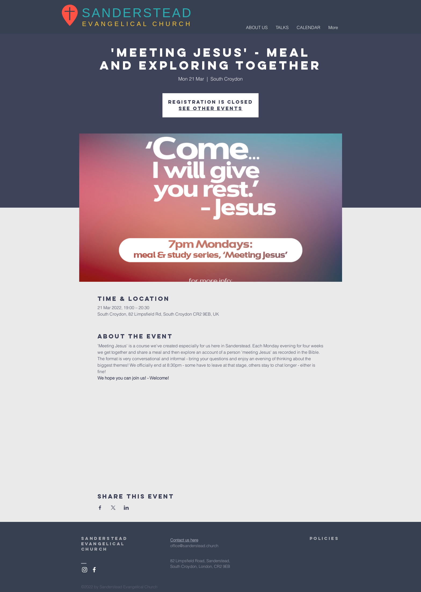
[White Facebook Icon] (94, 569)
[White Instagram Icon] (84, 569)
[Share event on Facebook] (100, 508)
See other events (210, 108)
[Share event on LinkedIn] (126, 508)
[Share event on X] (113, 508)
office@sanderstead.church (194, 545)
